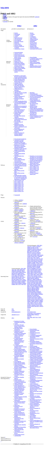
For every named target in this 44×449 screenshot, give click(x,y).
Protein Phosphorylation (19, 79)
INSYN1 (29, 268)
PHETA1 (40, 284)
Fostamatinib (17, 195)
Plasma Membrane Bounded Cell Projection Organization (36, 358)
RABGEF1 (38, 291)
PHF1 (28, 285)
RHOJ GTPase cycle (18, 187)
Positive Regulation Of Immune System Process (19, 413)
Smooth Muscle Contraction (20, 164)
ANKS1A (34, 249)
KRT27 (28, 272)
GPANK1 (35, 264)
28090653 (32, 211)
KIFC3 (28, 269)
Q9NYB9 (29, 315)
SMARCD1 (29, 296)
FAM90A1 (29, 262)
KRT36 (28, 273)
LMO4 (28, 275)
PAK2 (19, 26)
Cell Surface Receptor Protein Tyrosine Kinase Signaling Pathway (19, 86)
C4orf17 (29, 254)
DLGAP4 (41, 258)
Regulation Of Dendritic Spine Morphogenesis (36, 111)
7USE (28, 318)
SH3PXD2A (14, 282)
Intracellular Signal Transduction (18, 94)
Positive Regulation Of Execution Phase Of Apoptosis (19, 130)
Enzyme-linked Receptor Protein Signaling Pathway (20, 350)
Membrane (16, 42)
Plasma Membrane (18, 37)
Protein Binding (17, 58)
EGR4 (41, 260)
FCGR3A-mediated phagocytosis (34, 171)
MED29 (29, 278)
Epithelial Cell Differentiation (36, 363)
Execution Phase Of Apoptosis (18, 122)
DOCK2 (24, 272)
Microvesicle (33, 416)
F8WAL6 (37, 314)
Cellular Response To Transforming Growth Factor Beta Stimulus (20, 119)
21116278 (22, 240)
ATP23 (36, 250)
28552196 (39, 234)
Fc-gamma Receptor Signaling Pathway (18, 339)
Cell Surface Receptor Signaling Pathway (19, 391)
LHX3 (28, 274)
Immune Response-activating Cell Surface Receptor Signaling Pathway (20, 353)
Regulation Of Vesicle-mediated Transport (19, 331)
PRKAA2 (34, 288)
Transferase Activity (18, 62)
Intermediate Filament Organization (34, 337)
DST (16, 273)
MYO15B (29, 280)
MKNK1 (17, 277)
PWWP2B (29, 291)
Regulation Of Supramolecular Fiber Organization (19, 418)
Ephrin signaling (17, 158)
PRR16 (37, 288)
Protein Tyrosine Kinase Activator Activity (19, 65)
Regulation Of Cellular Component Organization (19, 322)
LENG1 (35, 273)
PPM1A (18, 279)
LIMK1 (15, 275)
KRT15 (28, 271)
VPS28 (28, 303)
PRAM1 (33, 286)
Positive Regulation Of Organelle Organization (19, 389)
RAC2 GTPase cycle (18, 182)
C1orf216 (34, 252)
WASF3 (40, 303)
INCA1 (34, 267)
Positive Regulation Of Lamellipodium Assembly (35, 100)
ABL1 (15, 269)
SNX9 (16, 283)
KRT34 (39, 272)
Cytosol (16, 36)
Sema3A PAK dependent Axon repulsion (19, 160)
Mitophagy (32, 92)
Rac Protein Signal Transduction (34, 104)
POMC (39, 285)
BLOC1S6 (37, 251)
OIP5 (34, 283)
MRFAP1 (37, 278)
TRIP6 (32, 301)
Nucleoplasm (17, 34)
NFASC (36, 282)
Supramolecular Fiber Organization (19, 430)
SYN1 (19, 284)
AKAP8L (33, 247)
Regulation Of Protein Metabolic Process (19, 373)
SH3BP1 (36, 294)
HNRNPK (29, 266)
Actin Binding (33, 415)
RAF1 (24, 279)
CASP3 (13, 272)
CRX (34, 257)
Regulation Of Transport (19, 408)
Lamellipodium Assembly (35, 362)
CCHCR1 (34, 255)
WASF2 (36, 303)
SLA (33, 295)
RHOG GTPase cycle (19, 186)
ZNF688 (29, 307)
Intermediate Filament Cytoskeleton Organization (35, 342)
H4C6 (21, 274)
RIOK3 (13, 280)
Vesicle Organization (34, 403)
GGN (31, 264)
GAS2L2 (38, 263)
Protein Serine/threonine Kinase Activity (19, 57)
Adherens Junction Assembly (20, 92)
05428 (13, 310)
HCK (24, 274)
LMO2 (37, 274)
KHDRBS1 (33, 268)
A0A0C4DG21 (30, 313)
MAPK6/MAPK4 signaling (20, 175)
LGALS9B (40, 273)
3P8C (31, 317)
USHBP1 (41, 301)
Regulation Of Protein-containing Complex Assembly (19, 394)
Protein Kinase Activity (19, 54)
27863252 (16, 205)
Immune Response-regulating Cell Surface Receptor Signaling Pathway (20, 366)
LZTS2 (39, 275)
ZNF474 (41, 306)
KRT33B (36, 272)
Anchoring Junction (34, 47)
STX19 (32, 299)
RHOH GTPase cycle (19, 185)
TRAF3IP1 (32, 300)
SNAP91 (38, 296)
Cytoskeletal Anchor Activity (36, 58)
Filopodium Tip (33, 44)
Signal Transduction (18, 84)
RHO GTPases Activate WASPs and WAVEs (35, 162)
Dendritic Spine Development (17, 114)
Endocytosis (17, 405)
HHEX (40, 264)
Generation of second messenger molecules (19, 141)
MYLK (13, 278)
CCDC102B (33, 254)
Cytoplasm (16, 35)
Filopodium (32, 41)
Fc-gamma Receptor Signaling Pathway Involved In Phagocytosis (20, 347)
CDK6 (38, 255)
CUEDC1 (38, 257)
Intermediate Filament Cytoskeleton (34, 382)
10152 (28, 309)
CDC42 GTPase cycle (19, 180)
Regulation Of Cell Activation (18, 407)
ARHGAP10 (22, 269)
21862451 (32, 218)
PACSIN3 (14, 279)
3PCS (13, 318)
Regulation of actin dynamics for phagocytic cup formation (36, 156)
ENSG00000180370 (16, 312)
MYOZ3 (37, 280)
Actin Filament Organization (36, 348)
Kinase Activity (17, 61)
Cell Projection (33, 45)
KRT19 (32, 271)
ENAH (31, 261)
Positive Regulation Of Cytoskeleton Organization (20, 381)
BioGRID (5, 21)
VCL (37, 302)
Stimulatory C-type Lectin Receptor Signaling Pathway (20, 76)
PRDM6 (41, 286)
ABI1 (22, 268)
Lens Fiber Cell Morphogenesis (33, 114)
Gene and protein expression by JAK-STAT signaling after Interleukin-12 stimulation (20, 178)
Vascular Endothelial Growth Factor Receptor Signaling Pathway (20, 103)
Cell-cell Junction (18, 39)
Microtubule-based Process (36, 399)
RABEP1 (34, 291)
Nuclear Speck (17, 44)
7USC (36, 317)
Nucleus (16, 33)
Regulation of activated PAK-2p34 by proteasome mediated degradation (19, 146)
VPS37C (32, 303)
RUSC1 (29, 294)
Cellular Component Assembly (36, 359)
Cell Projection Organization (36, 360)
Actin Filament (33, 37)
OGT (23, 278)
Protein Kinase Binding (19, 63)
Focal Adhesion (17, 40)
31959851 (21, 200)
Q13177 (17, 314)
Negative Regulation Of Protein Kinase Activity (19, 81)
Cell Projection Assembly (35, 355)
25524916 (16, 207)
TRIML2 (29, 301)
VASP (34, 302)
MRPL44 (39, 279)
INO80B (38, 267)
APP (18, 269)
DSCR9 (13, 273)
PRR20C (37, 289)
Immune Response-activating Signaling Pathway (20, 397)
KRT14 (40, 269)
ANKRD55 (29, 249)
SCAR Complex (33, 42)
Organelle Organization (19, 371)
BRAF (23, 271)
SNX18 (33, 297)
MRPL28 (35, 279)
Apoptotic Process (18, 82)
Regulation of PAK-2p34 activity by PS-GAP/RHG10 (20, 143)
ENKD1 (35, 261)
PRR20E (33, 290)
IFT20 (28, 267)
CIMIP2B (40, 256)
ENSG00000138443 (31, 312)
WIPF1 (41, 305)
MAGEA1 (29, 277)
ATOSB (32, 250)
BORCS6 (29, 252)
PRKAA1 (29, 288)
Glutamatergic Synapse (19, 48)
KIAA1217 (38, 268)
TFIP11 (38, 299)
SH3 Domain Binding (34, 59)
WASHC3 (34, 305)
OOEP (37, 283)
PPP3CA (29, 286)
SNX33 (13, 283)
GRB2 (18, 274)
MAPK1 (22, 275)
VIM (22, 284)
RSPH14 (39, 292)
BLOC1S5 (32, 251)
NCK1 (16, 278)
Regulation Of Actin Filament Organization (19, 125)
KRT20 (35, 271)
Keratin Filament (33, 346)
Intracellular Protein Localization (34, 411)
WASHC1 (29, 305)
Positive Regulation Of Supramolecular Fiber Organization (19, 342)
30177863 (32, 225)
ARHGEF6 (14, 271)
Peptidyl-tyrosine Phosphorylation (33, 106)
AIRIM (28, 247)
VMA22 (40, 302)
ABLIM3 (29, 246)
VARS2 (31, 302)
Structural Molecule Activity (36, 354)
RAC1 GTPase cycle (18, 181)
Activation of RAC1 (18, 162)
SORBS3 (14, 284)
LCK (13, 275)
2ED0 (28, 317)
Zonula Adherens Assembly (36, 108)
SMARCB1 (36, 295)
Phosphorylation (17, 379)
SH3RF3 (23, 282)
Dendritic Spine (33, 46)
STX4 (35, 299)
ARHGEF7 (19, 271)
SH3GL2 (20, 280)
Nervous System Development (36, 96)
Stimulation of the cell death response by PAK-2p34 (20, 149)
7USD (39, 317)
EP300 (13, 274)
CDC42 (16, 272)
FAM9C (34, 262)
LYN (19, 275)
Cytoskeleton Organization (35, 95)
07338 (28, 310)
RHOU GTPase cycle (19, 188)
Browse (5, 15)
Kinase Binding (33, 61)
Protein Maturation (18, 112)
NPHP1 (19, 278)
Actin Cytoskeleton (34, 383)
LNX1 (31, 275)
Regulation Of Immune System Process (19, 410)
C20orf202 (38, 252)
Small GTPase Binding (19, 67)
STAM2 (29, 299)
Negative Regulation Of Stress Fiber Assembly (19, 110)
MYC (21, 277)
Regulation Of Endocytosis (20, 421)
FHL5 (41, 262)
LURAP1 (35, 275)
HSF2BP (38, 266)
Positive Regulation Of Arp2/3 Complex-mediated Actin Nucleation (36, 117)
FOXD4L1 (33, 263)
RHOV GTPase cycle (19, 191)
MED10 (37, 277)
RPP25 (35, 292)
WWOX (29, 306)
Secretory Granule (18, 45)
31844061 (21, 211)
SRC (17, 284)
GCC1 (42, 263)
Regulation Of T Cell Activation (18, 423)
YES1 (24, 284)
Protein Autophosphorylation (20, 101)
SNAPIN (29, 297)
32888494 (25, 203)
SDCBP (32, 294)
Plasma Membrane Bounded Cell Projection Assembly (36, 353)
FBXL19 (38, 262)
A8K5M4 (14, 314)
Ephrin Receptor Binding (19, 363)
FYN (16, 274)
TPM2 (28, 300)
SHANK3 (29, 295)
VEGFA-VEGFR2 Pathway (20, 163)
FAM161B (39, 261)
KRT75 (32, 273)
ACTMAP (33, 246)
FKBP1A (29, 263)
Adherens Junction (34, 39)
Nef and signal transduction (20, 138)
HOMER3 (34, 266)
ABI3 (13, 269)
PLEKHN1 (35, 285)
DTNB (32, 260)
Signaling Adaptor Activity (35, 65)
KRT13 (36, 269)
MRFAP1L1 (30, 279)
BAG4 (39, 250)
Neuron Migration (34, 93)
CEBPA (20, 272)
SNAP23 (34, 296)
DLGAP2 (36, 258)
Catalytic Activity (18, 53)
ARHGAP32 (39, 249)
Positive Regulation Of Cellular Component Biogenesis (35, 406)
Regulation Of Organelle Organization (35, 367)
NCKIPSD (32, 282)
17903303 (38, 228)
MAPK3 (13, 277)
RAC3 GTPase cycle (18, 190)
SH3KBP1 (24, 280)
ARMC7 (29, 250)
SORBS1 (20, 283)
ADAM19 (38, 246)
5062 (13, 309)
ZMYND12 (36, 306)
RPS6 (16, 280)
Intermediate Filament (34, 347)
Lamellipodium (33, 40)
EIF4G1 (22, 273)
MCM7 (33, 277)
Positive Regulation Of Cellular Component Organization (19, 336)
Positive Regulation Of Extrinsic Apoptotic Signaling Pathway (19, 134)
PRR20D (29, 290)
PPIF (42, 285)
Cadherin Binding (18, 69)
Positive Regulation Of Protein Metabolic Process (20, 386)
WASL (37, 305)
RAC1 (21, 279)
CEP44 (32, 256)
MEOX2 (33, 278)
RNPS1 (32, 292)
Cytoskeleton (33, 36)
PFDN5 (36, 284)
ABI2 (35, 26)
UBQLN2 (36, 301)
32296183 (37, 16)
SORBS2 (24, 283)
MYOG (33, 280)
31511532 (35, 236)
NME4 (40, 282)
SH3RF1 (19, 282)
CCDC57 (39, 254)
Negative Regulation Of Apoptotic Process (19, 97)
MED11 (41, 277)
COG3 (31, 257)
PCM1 (28, 284)
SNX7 (36, 297)
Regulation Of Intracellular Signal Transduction (20, 428)
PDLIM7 (32, 284)
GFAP (28, 264)
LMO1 (34, 274)
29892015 (16, 202)
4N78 (34, 317)
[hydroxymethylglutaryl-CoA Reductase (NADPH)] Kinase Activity (36, 421)
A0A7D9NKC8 (37, 313)
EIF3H (28, 261)
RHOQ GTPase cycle (19, 184)
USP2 (28, 302)
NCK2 (28, 282)
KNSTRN (32, 269)
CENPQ (29, 256)
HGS (38, 264)
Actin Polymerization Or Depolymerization (35, 98)
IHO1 (31, 267)
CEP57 (35, 256)
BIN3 (28, 251)
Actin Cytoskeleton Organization (18, 400)
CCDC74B (29, 255)
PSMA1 (37, 290)
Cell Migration (17, 91)
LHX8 (31, 274)
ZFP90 (32, 306)
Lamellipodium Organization (36, 380)
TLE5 (42, 299)
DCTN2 (29, 258)
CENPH (41, 255)
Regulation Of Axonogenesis (20, 106)
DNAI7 (28, 260)
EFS (35, 260)
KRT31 (32, 272)
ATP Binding (17, 59)
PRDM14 (37, 286)
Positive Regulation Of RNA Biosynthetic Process (36, 427)
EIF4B (19, 273)
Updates (5, 18)
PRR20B (33, 289)
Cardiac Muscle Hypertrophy (20, 78)
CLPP (28, 257)
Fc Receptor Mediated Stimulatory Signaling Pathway (19, 356)
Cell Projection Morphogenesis (36, 109)
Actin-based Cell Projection (36, 48)
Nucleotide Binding (18, 52)
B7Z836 (29, 314)
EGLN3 (37, 260)
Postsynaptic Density (18, 41)
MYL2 (23, 277)
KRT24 (39, 271)
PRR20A (29, 289)
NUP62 (28, 283)
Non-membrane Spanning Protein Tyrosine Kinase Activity (19, 403)
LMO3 (41, 274)
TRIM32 (37, 300)
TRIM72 (41, 300)
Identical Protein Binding (19, 68)
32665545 (32, 213)
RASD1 (29, 292)
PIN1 (31, 285)
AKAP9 (36, 247)
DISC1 (32, 258)
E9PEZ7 (33, 314)
